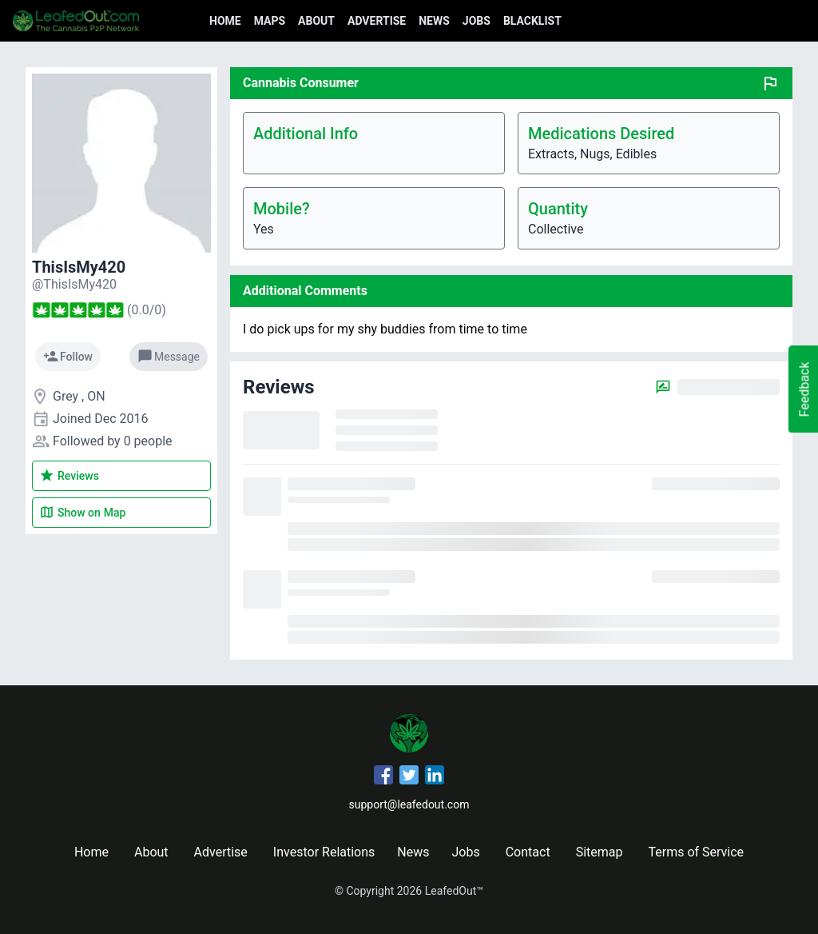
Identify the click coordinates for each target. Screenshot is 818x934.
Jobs (476, 20)
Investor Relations (324, 852)
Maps (269, 20)
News (434, 20)
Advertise (376, 20)
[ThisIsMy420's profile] (74, 284)
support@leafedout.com (409, 804)
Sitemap (599, 852)
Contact (528, 852)
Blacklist (532, 20)
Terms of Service (696, 852)
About (316, 20)
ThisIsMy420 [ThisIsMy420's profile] (78, 267)
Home (225, 20)
